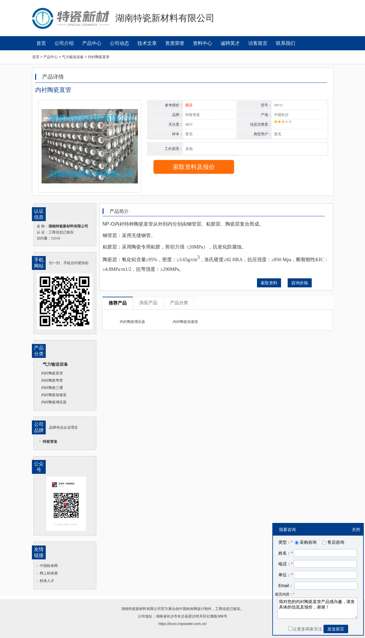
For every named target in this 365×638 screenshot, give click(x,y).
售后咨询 (332, 542)
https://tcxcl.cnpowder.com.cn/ (182, 624)
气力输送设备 (55, 364)
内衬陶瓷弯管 (52, 380)
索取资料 (269, 282)
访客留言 (258, 43)
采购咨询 (305, 542)
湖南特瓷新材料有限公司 (141, 609)
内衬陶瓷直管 (52, 373)
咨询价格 (299, 282)
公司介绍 (64, 43)
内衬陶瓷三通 (52, 388)
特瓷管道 (50, 441)
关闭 (356, 529)
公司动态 (119, 43)
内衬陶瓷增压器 (54, 402)
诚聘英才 (230, 43)
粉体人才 (47, 581)
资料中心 (202, 43)
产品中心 (91, 43)
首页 (41, 43)
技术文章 (147, 43)
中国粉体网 (49, 566)
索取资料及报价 (194, 167)
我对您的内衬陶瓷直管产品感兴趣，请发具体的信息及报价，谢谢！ (317, 608)
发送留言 (335, 629)
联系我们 (285, 43)
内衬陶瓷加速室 (54, 395)
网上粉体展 (49, 573)
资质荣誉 (174, 43)
